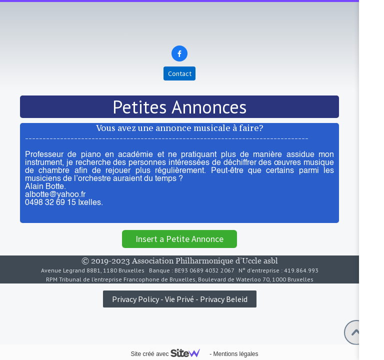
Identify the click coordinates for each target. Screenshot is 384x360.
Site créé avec (169, 354)
